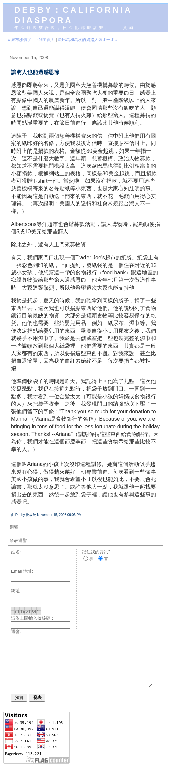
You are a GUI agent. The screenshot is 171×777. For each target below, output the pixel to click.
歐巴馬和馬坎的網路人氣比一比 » (88, 39)
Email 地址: (22, 571)
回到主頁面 (45, 39)
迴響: (16, 631)
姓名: (16, 551)
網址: (16, 590)
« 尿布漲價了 (19, 39)
